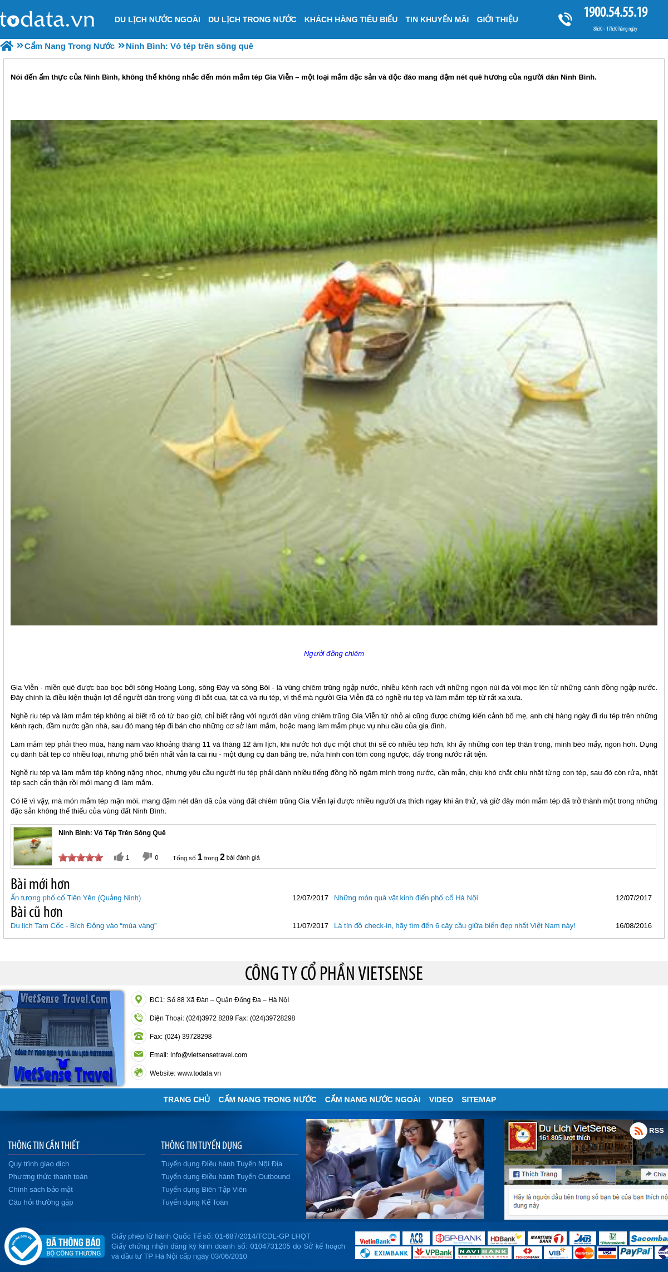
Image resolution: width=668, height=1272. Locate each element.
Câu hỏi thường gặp (40, 1202)
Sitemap (478, 1099)
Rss (638, 1131)
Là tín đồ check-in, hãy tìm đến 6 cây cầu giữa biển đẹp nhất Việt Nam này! (455, 925)
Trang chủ (187, 1099)
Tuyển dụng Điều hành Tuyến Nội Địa (221, 1164)
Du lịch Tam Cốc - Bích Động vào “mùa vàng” (83, 925)
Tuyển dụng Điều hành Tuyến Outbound (225, 1176)
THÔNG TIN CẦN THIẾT (44, 1145)
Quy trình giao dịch (38, 1164)
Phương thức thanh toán (47, 1176)
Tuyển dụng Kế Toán (194, 1202)
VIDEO (441, 1099)
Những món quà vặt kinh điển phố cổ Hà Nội (406, 898)
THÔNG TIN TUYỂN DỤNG (201, 1145)
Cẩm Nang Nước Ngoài (373, 1099)
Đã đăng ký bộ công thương (54, 1244)
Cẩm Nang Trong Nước (267, 1099)
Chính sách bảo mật (40, 1189)
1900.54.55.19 (615, 12)
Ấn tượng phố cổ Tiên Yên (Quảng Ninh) (76, 898)
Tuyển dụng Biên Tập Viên (204, 1189)
